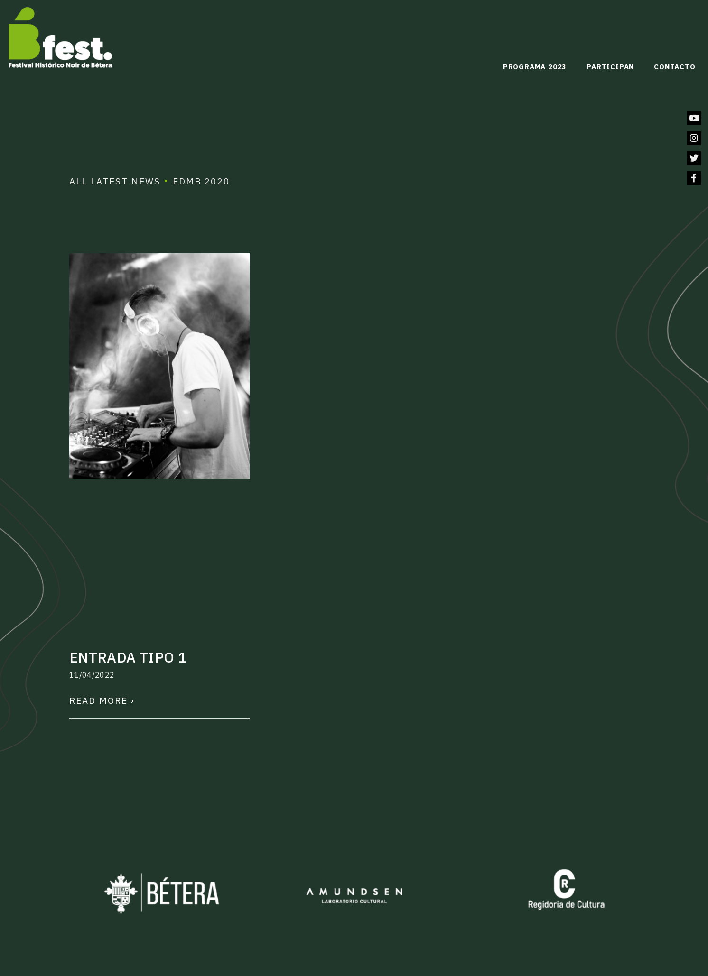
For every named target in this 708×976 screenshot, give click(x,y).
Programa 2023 (535, 67)
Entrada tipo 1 (127, 657)
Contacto (674, 67)
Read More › (102, 700)
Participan (610, 67)
